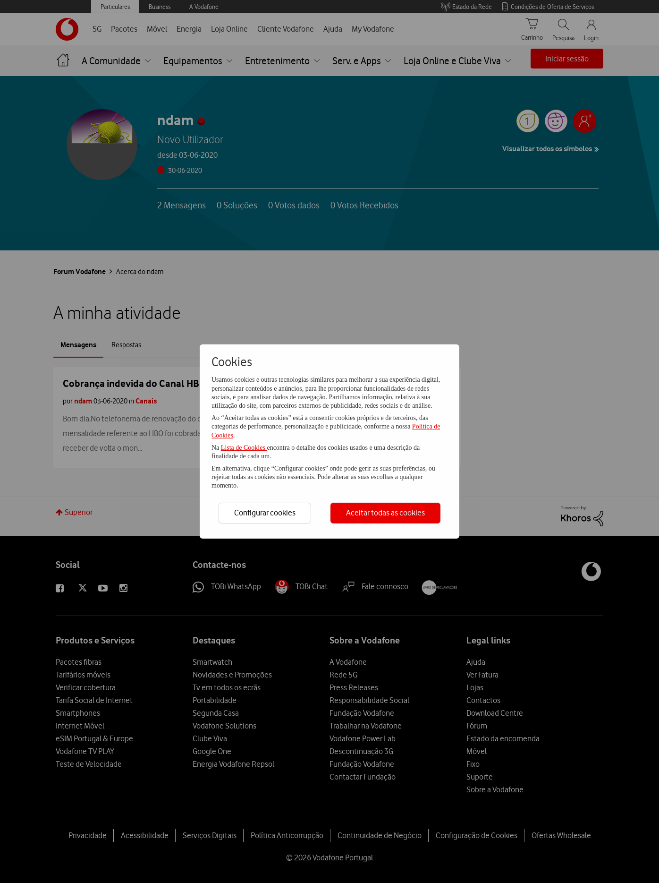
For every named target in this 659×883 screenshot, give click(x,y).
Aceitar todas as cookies (385, 512)
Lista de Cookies (244, 447)
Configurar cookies (265, 512)
